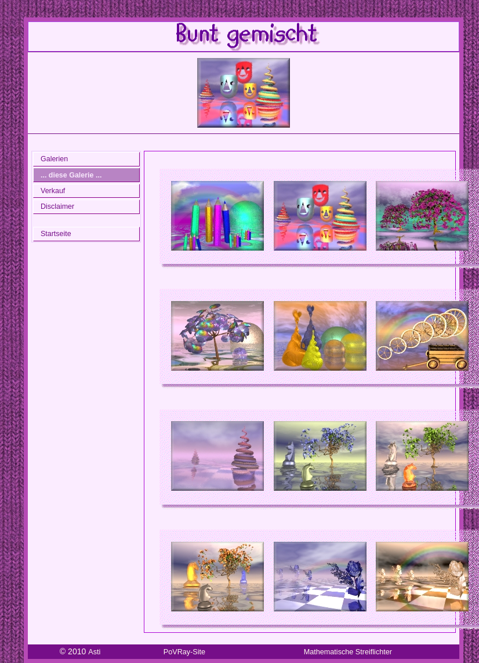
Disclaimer (57, 206)
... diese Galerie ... (71, 175)
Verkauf (53, 191)
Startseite (56, 234)
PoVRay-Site (184, 652)
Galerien (54, 159)
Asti (94, 652)
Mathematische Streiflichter (348, 652)
